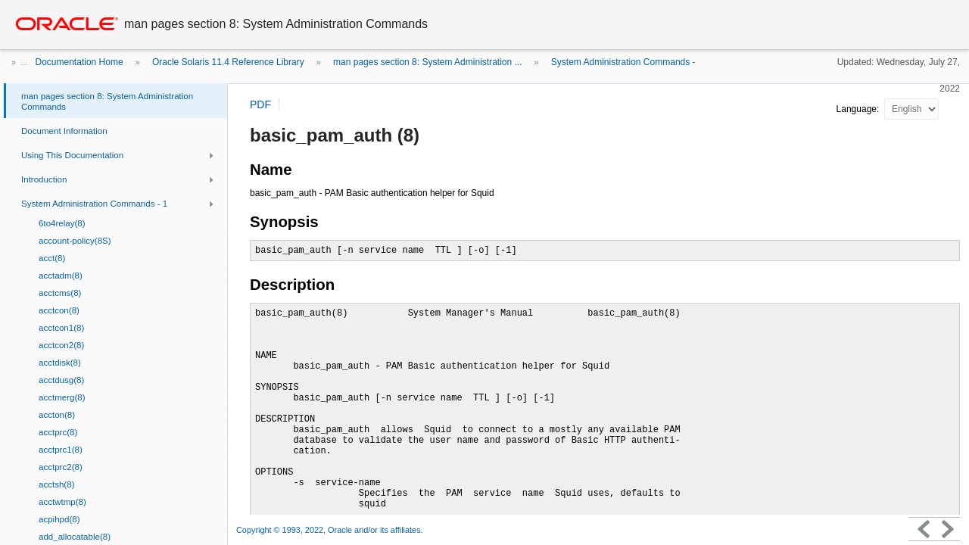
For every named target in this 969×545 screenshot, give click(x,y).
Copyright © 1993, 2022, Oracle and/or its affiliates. (330, 529)
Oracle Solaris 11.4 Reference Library (228, 62)
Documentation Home (79, 62)
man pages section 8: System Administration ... (427, 62)
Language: (859, 109)
